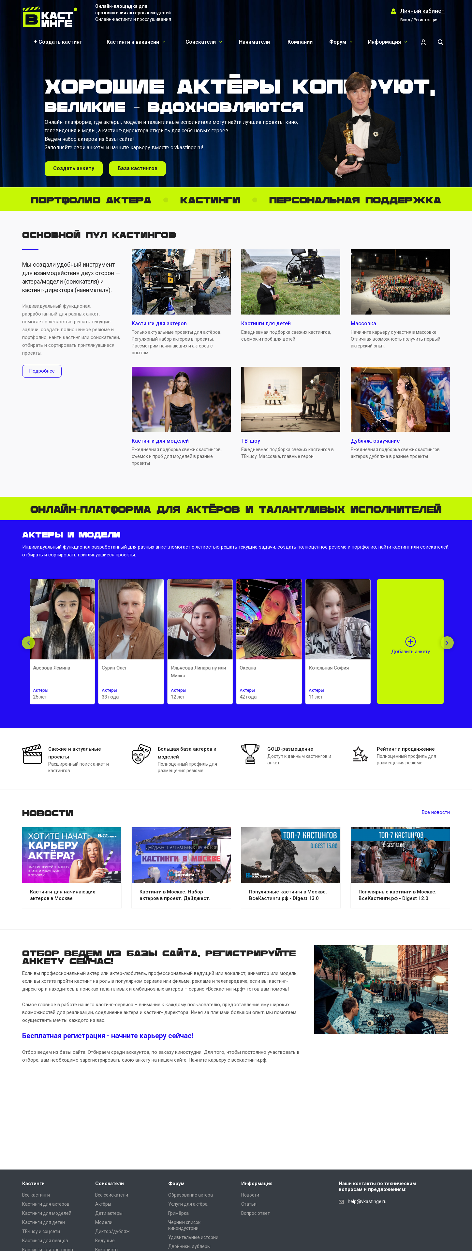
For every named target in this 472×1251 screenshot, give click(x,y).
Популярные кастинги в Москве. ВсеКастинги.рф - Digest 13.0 (288, 895)
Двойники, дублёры (189, 1246)
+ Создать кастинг (58, 42)
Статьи (249, 1204)
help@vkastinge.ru (367, 1201)
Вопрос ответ (255, 1213)
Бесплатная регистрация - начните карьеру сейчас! (107, 1036)
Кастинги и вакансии (136, 42)
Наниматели (254, 42)
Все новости (436, 812)
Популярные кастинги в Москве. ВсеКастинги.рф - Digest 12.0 (397, 895)
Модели (103, 1222)
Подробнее (42, 371)
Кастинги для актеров (45, 1204)
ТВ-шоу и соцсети (41, 1231)
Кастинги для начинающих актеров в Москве (62, 895)
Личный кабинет (422, 10)
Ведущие (105, 1240)
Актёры (103, 1204)
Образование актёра (190, 1195)
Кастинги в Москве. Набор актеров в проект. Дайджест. (175, 895)
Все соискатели (111, 1195)
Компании (300, 42)
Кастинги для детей (43, 1222)
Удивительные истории (193, 1237)
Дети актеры (109, 1213)
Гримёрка (178, 1213)
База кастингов (137, 168)
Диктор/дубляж (112, 1231)
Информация (387, 42)
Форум (340, 42)
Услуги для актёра (188, 1204)
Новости (250, 1195)
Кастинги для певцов (45, 1240)
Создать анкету (73, 168)
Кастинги (33, 1183)
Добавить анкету (410, 652)
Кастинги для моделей (46, 1213)
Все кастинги (36, 1195)
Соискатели (203, 42)
